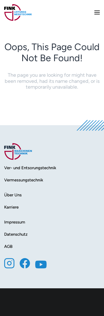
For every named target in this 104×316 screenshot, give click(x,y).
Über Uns (13, 194)
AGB (8, 246)
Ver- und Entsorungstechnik (30, 167)
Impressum (14, 222)
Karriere (11, 207)
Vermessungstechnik (23, 180)
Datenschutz (15, 234)
